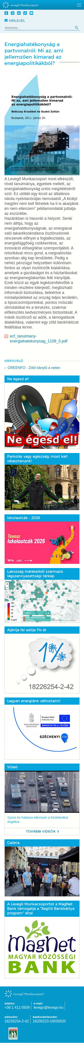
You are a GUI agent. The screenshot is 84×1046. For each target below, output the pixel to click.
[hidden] (42, 5)
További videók (41, 831)
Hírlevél (14, 20)
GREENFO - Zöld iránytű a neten (34, 368)
